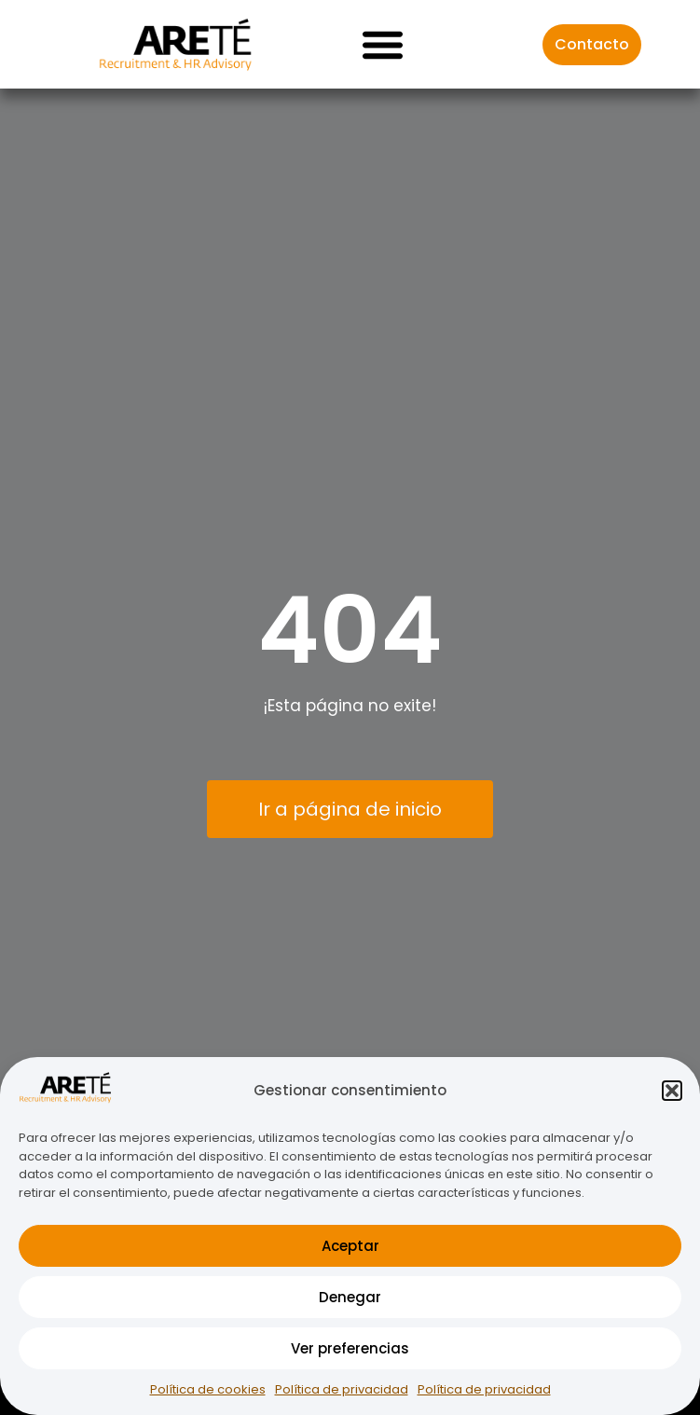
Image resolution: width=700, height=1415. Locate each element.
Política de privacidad (341, 1389)
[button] (672, 1090)
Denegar (350, 1297)
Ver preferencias (350, 1348)
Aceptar (350, 1246)
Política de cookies (208, 1389)
